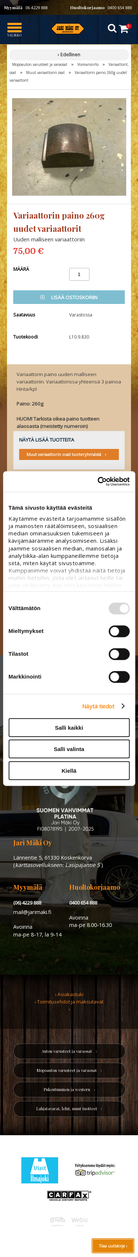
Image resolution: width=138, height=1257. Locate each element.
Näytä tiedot (98, 706)
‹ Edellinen (69, 55)
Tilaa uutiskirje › (113, 1246)
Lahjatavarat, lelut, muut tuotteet (66, 1108)
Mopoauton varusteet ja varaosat (39, 64)
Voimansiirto (88, 64)
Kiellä (68, 770)
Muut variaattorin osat (45, 72)
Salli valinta (69, 749)
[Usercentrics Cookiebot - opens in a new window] (98, 481)
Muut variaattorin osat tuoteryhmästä (63, 454)
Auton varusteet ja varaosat (67, 1051)
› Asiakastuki (69, 994)
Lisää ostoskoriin (69, 297)
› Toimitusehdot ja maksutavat (69, 1001)
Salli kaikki (69, 727)
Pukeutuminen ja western (67, 1089)
